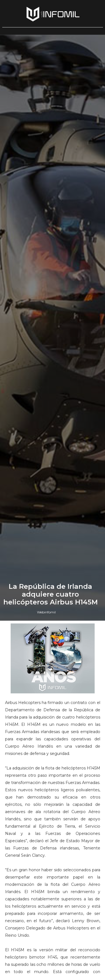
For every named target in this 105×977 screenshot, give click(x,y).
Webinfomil (46, 612)
